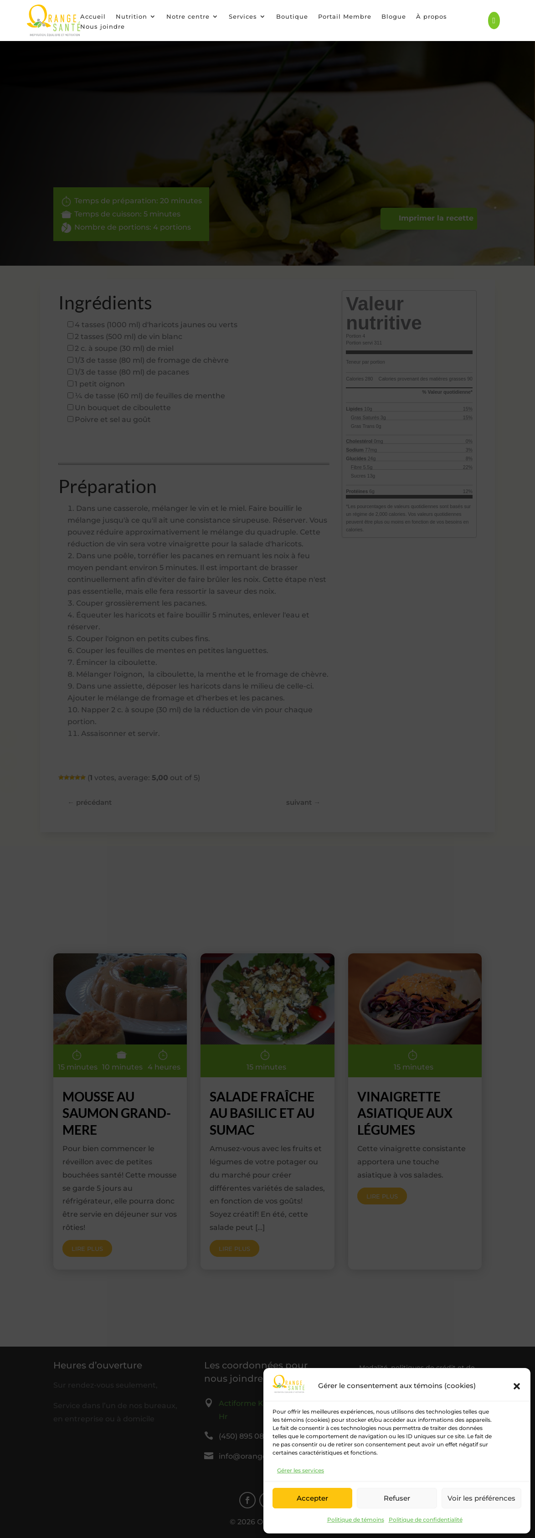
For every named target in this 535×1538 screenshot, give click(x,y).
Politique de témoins (355, 1519)
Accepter (312, 1498)
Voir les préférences (481, 1498)
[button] (516, 1386)
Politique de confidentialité (426, 1519)
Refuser (397, 1498)
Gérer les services (300, 1470)
